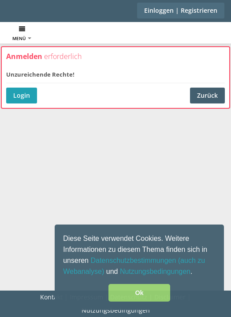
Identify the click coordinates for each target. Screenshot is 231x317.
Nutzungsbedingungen (155, 271)
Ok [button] (139, 292)
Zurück (207, 95)
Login (21, 95)
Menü (21, 33)
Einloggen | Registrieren (180, 10)
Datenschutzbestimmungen (134, 260)
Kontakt (51, 297)
